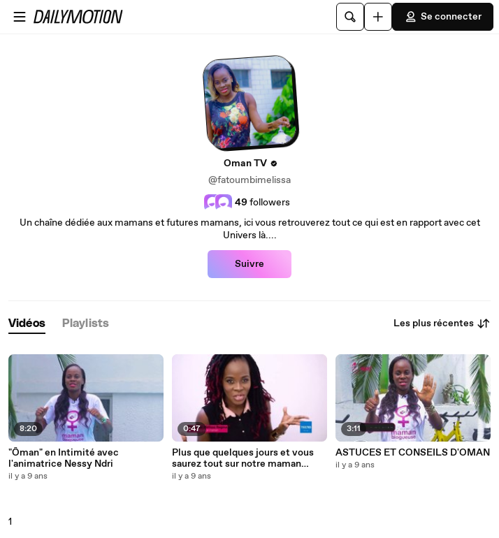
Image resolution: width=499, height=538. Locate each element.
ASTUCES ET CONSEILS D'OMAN (412, 452)
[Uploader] (378, 17)
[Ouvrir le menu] (19, 17)
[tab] (26, 324)
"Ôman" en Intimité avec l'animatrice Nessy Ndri (63, 458)
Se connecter (443, 17)
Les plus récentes (442, 323)
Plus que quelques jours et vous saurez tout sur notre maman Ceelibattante (243, 458)
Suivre (249, 264)
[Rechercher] (350, 17)
